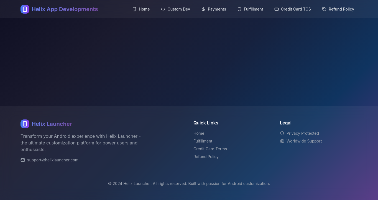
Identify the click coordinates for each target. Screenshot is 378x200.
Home (198, 133)
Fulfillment (202, 141)
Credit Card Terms (210, 148)
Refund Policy (206, 156)
